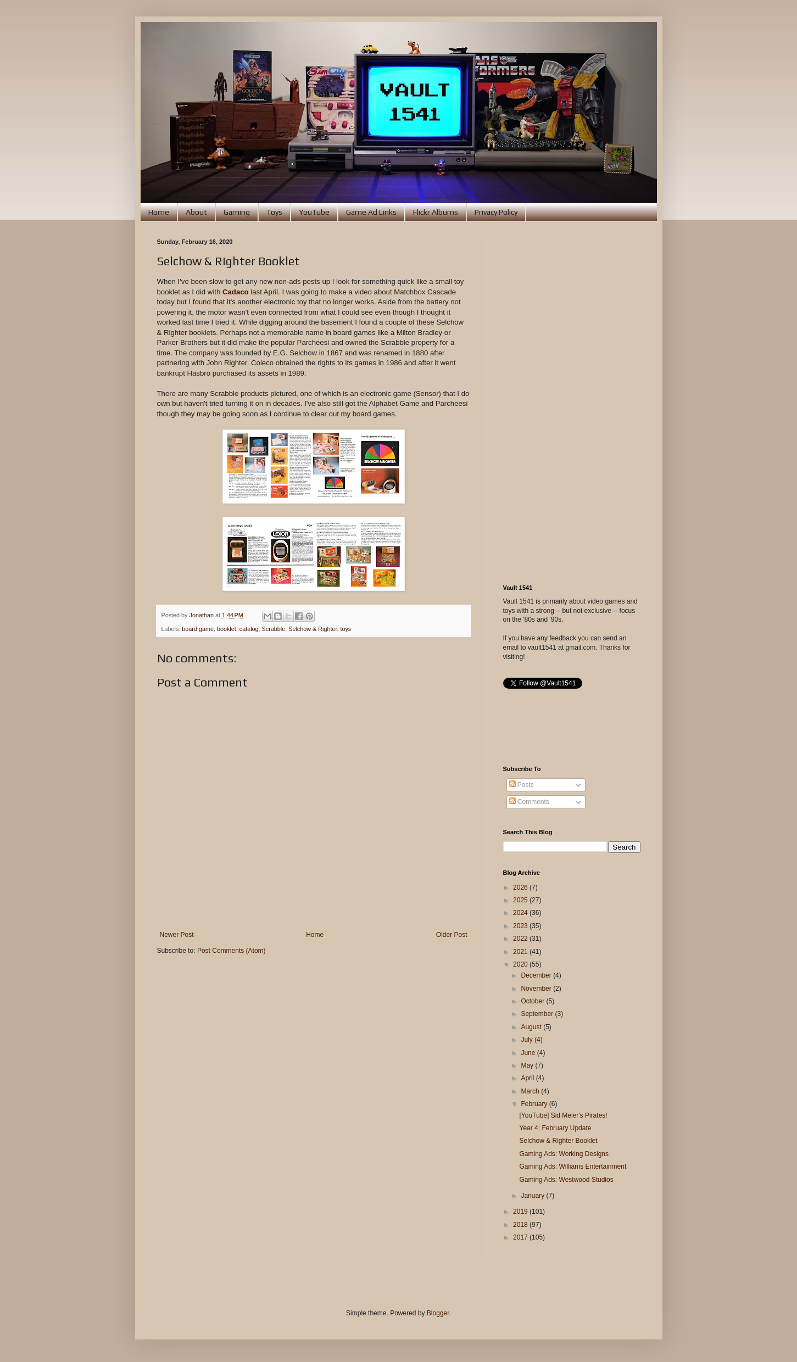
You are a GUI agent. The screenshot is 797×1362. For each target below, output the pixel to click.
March (531, 1091)
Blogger (438, 1313)
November (537, 988)
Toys (274, 212)
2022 (521, 938)
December (537, 975)
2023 (521, 926)
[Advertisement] (571, 403)
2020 (521, 964)
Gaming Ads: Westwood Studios (566, 1180)
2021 (521, 952)
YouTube (314, 212)
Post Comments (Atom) (231, 950)
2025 (521, 900)
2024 (521, 913)
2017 (521, 1237)
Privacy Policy (496, 212)
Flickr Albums (435, 212)
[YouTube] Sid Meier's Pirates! (563, 1115)
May (528, 1065)
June (529, 1053)
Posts (521, 785)
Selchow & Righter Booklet (558, 1141)
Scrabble (274, 629)
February (535, 1104)
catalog (249, 629)
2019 (521, 1211)
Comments (529, 802)
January (533, 1195)
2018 (521, 1225)
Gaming (237, 212)
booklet (226, 629)
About (196, 212)
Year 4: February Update (555, 1128)
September (538, 1014)
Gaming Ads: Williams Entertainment (572, 1166)
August (532, 1027)
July (527, 1039)
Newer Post (177, 935)
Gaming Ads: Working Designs (564, 1154)
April (528, 1078)
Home (158, 212)
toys (345, 629)
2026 (521, 887)
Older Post (451, 935)
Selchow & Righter (312, 629)
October (533, 1001)
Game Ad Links (371, 212)
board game (198, 629)
